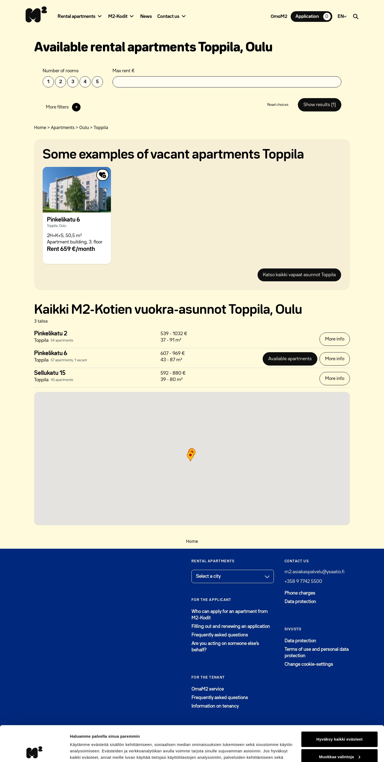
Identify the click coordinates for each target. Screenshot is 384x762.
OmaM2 (279, 16)
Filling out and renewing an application (230, 626)
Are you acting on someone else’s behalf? (225, 646)
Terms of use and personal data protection (317, 652)
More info (334, 339)
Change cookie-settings (309, 664)
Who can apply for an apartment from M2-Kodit (229, 614)
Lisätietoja (80, 751)
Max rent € (124, 71)
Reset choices (277, 104)
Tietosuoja (202, 737)
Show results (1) (319, 105)
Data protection (300, 602)
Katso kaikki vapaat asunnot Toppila (299, 275)
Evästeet (233, 737)
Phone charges (300, 593)
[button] (190, 456)
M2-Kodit (117, 16)
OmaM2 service (232, 688)
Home (192, 541)
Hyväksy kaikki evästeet (339, 706)
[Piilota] (100, 16)
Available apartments (290, 359)
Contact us (168, 16)
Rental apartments (76, 16)
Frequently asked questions (219, 635)
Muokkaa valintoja (339, 723)
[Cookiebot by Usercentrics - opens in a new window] (34, 752)
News (146, 16)
